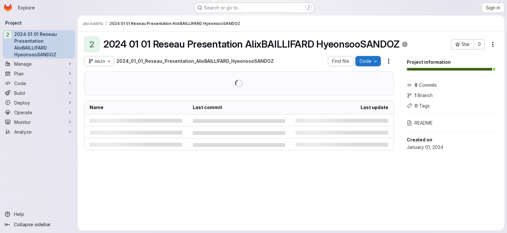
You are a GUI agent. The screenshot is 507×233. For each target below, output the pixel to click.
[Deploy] (39, 102)
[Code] (39, 83)
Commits (422, 85)
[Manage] (39, 63)
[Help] (39, 214)
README (420, 123)
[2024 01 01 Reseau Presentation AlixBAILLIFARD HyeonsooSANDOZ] (39, 44)
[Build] (39, 92)
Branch (420, 95)
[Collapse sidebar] (39, 224)
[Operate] (39, 112)
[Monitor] (39, 122)
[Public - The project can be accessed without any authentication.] (404, 44)
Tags (418, 105)
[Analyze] (39, 131)
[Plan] (39, 73)
